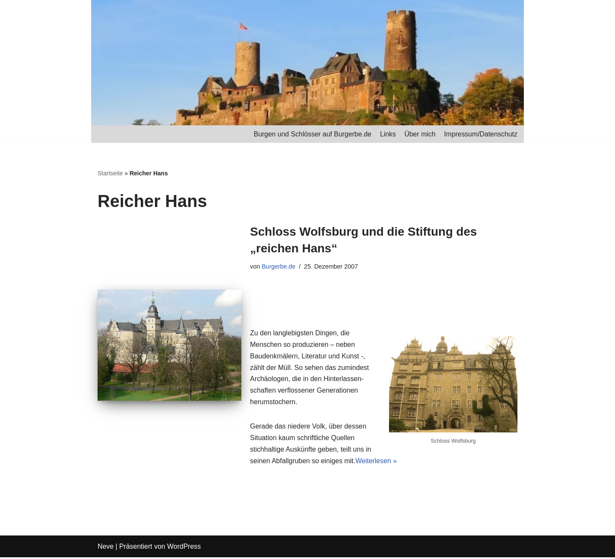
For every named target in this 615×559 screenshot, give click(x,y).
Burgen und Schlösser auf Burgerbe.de (312, 134)
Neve (105, 548)
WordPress (184, 548)
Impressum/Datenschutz (480, 134)
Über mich (419, 134)
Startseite (110, 173)
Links (387, 134)
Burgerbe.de (279, 266)
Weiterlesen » (377, 463)
